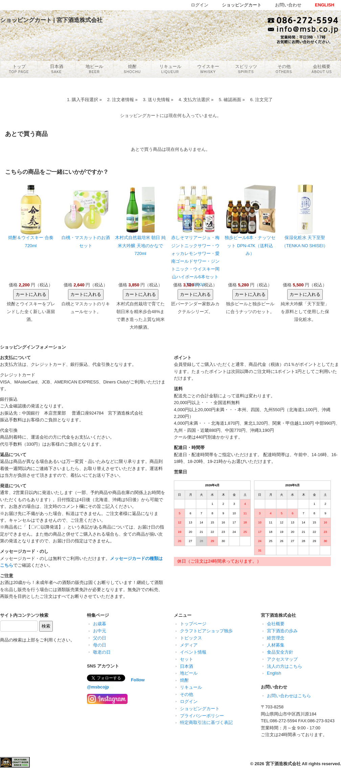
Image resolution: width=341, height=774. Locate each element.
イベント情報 (193, 652)
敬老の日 (102, 652)
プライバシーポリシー (202, 715)
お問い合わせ (288, 4)
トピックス (191, 637)
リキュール (191, 687)
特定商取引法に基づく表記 (206, 722)
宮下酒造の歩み (282, 630)
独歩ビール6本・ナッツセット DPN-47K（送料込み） (250, 245)
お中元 (99, 630)
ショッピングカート (200, 708)
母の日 (99, 645)
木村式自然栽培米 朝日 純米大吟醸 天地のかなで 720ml (140, 245)
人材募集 (276, 645)
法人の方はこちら (284, 666)
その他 (186, 694)
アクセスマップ (282, 659)
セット (186, 659)
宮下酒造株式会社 (283, 763)
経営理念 (276, 637)
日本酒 (186, 666)
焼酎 (184, 680)
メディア (189, 645)
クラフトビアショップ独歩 (206, 630)
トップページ (193, 623)
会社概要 (276, 623)
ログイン (189, 701)
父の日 (99, 637)
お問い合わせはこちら (289, 695)
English (274, 673)
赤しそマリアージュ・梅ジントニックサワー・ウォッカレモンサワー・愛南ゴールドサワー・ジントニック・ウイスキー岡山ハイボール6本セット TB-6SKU (195, 261)
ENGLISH (324, 4)
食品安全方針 (280, 652)
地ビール (189, 673)
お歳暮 (99, 623)
